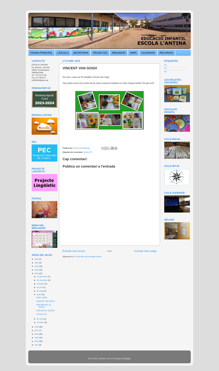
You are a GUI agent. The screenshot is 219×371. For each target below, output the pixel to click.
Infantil (86, 152)
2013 (37, 345)
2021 (37, 266)
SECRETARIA (80, 52)
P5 (91, 152)
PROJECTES (100, 52)
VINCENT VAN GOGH (45, 301)
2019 (37, 273)
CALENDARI (148, 52)
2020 (37, 270)
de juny (40, 287)
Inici (109, 251)
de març (40, 319)
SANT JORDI (41, 298)
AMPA (133, 52)
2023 (37, 259)
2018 (37, 327)
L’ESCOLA (63, 52)
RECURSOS (166, 52)
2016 (37, 334)
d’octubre (41, 284)
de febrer (41, 322)
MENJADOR (118, 52)
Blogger (127, 358)
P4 (165, 68)
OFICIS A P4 (41, 314)
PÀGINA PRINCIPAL (41, 52)
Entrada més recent (73, 251)
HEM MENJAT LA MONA (43, 306)
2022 (37, 263)
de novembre (42, 280)
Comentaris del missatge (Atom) (88, 256)
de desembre (42, 277)
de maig (40, 291)
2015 (37, 338)
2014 (37, 341)
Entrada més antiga (145, 251)
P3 (165, 65)
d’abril (39, 294)
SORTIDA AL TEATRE (45, 311)
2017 (37, 330)
